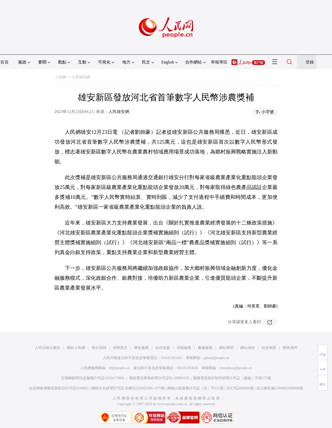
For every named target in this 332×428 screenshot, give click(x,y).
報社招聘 (99, 348)
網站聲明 (226, 348)
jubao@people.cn (216, 358)
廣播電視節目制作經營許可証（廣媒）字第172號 (232, 378)
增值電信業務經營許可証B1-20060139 (159, 378)
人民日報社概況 (47, 348)
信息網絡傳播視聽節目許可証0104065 (59, 388)
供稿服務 (184, 348)
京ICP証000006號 (240, 388)
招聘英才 (120, 348)
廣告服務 (141, 348)
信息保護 (268, 348)
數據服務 (205, 348)
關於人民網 (76, 348)
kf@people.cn (119, 368)
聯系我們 (290, 348)
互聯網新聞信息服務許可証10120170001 (93, 378)
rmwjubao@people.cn (236, 368)
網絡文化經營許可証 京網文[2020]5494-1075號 (128, 388)
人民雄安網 (81, 77)
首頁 (4, 62)
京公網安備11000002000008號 (279, 388)
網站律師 (247, 348)
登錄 (310, 62)
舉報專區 (219, 62)
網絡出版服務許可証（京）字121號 (195, 388)
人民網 (60, 77)
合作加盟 (162, 348)
